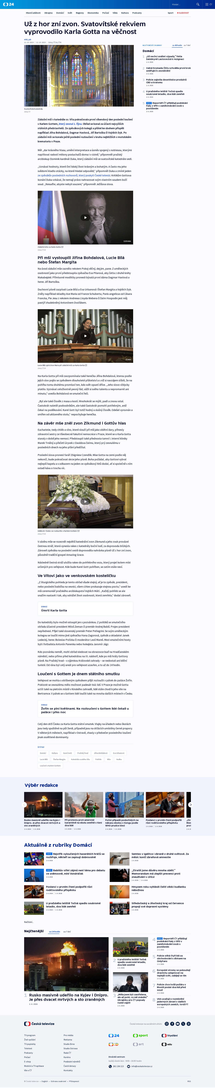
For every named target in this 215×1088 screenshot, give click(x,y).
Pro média (68, 1036)
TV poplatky (30, 1044)
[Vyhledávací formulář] (186, 4)
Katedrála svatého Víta (80, 759)
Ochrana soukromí (58, 1082)
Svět (70, 12)
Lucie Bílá (44, 759)
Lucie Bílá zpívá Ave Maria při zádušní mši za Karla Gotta (62, 365)
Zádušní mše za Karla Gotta (50, 247)
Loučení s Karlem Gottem (50, 765)
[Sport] (170, 13)
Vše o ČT (28, 1071)
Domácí (60, 12)
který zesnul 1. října (70, 123)
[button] (85, 217)
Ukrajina (48, 12)
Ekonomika (93, 12)
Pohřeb (98, 759)
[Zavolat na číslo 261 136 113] (116, 1067)
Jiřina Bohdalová (100, 753)
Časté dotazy (70, 1066)
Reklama (68, 1040)
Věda (115, 12)
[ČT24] (8, 4)
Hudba (119, 759)
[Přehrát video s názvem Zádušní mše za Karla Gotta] (85, 217)
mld (25, 39)
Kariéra (67, 1057)
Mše (109, 759)
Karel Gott (67, 753)
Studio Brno (69, 1044)
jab (29, 39)
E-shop (27, 1062)
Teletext (28, 1049)
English (45, 1082)
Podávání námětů (72, 1062)
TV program (29, 1036)
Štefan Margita (59, 759)
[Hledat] (198, 4)
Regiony (80, 12)
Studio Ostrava (70, 1049)
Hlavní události (33, 12)
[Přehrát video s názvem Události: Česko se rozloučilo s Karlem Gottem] (85, 501)
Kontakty (68, 1071)
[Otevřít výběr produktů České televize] (209, 4)
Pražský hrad (82, 753)
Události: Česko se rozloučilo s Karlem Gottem (58, 531)
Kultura (125, 12)
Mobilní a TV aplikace (34, 1066)
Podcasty (137, 12)
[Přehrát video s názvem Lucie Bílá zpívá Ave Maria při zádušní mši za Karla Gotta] (85, 336)
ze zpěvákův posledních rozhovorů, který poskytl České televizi (74, 175)
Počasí (105, 12)
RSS (189, 1082)
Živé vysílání (29, 1040)
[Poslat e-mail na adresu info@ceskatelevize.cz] (139, 1067)
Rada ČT (67, 1053)
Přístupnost (74, 1082)
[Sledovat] (183, 13)
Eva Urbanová (118, 753)
